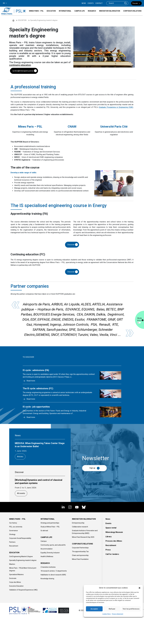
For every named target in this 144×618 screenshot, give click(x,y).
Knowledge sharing (47, 578)
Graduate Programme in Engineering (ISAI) (116, 107)
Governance (13, 530)
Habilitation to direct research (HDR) (53, 575)
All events (21, 493)
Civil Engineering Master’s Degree (21, 556)
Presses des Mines (114, 541)
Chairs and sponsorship (80, 555)
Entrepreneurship (78, 523)
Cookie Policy (106, 614)
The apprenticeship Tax (80, 551)
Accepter (94, 609)
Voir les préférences (131, 609)
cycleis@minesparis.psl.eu (22, 71)
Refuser (112, 609)
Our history (13, 523)
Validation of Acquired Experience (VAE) (23, 590)
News (108, 519)
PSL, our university (15, 527)
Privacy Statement (117, 614)
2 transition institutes (48, 567)
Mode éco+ (140, 319)
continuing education (20, 65)
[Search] (114, 3)
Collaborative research (80, 527)
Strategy (12, 534)
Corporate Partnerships (80, 548)
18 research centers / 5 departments (54, 571)
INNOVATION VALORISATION (84, 519)
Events (108, 523)
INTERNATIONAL (48, 519)
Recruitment (13, 546)
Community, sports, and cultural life (53, 545)
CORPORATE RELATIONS (82, 544)
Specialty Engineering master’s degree (43, 20)
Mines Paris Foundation (80, 559)
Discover (70, 245)
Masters (12, 564)
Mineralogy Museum (114, 532)
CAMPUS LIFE (46, 537)
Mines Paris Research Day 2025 (83, 537)
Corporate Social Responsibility (20, 538)
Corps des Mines (15, 582)
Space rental (111, 528)
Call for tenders (112, 554)
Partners (12, 542)
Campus (44, 541)
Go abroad (44, 530)
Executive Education (16, 586)
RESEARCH (45, 563)
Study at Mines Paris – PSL (50, 527)
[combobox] (6, 3)
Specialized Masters (16, 574)
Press (108, 550)
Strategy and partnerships (50, 523)
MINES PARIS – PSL (17, 519)
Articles (20, 456)
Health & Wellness (47, 556)
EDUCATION (22, 20)
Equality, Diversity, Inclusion (50, 553)
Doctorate (12, 578)
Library (108, 537)
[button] (139, 588)
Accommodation (47, 549)
